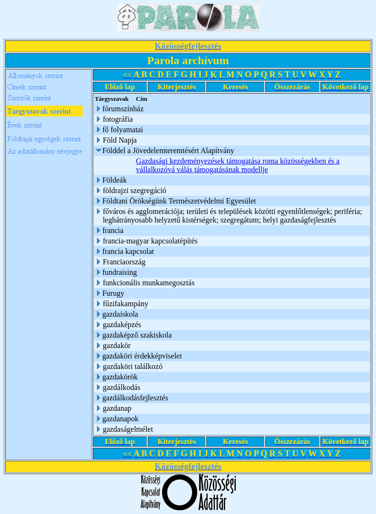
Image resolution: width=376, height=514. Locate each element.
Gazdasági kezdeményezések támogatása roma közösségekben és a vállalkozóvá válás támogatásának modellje (238, 165)
